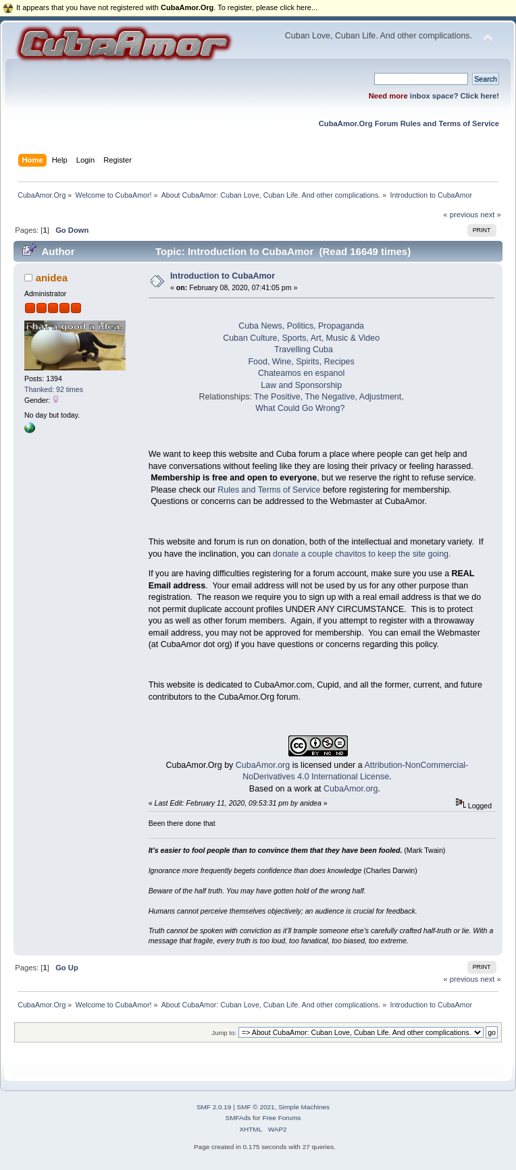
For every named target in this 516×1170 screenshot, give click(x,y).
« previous (460, 215)
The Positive (277, 396)
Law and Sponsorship (301, 385)
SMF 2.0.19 (214, 1107)
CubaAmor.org (263, 765)
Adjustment (380, 396)
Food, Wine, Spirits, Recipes (301, 361)
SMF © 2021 (256, 1107)
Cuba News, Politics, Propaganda (301, 326)
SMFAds (238, 1117)
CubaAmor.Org (194, 765)
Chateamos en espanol (301, 373)
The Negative (330, 396)
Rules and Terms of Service (268, 490)
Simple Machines (304, 1107)
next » (490, 215)
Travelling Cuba (303, 349)
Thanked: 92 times (53, 389)
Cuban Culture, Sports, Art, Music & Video (301, 338)
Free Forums (281, 1117)
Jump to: (223, 1032)
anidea (52, 277)
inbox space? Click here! (454, 96)
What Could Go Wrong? (299, 408)
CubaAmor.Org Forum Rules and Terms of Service (409, 123)
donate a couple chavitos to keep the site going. (361, 554)
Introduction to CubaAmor (222, 276)
